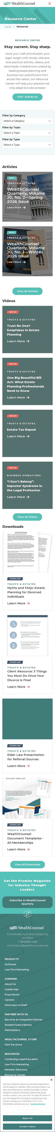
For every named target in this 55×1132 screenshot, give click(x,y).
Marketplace (12, 1030)
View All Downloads (27, 864)
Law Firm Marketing (17, 970)
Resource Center (15, 1075)
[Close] (51, 1080)
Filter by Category (13, 115)
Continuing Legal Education (21, 1059)
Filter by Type (11, 139)
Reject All (27, 1118)
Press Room (12, 995)
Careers (10, 1000)
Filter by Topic (11, 127)
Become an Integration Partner (24, 1020)
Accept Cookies (27, 1126)
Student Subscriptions (18, 1025)
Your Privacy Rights (27, 1110)
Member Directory (16, 1070)
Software (10, 964)
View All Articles (27, 291)
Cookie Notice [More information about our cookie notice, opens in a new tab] (37, 1104)
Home (8, 27)
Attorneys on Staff (16, 1005)
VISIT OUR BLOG (27, 97)
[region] (27, 1104)
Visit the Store (13, 1045)
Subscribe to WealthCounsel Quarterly (28, 902)
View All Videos (27, 517)
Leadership (11, 989)
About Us (10, 984)
